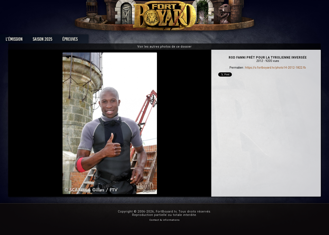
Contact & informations (164, 220)
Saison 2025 (99, 40)
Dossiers (194, 40)
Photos (150, 40)
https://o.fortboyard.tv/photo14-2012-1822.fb (275, 67)
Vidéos (171, 40)
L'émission (70, 40)
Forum (216, 40)
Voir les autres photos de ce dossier (164, 46)
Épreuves (126, 40)
